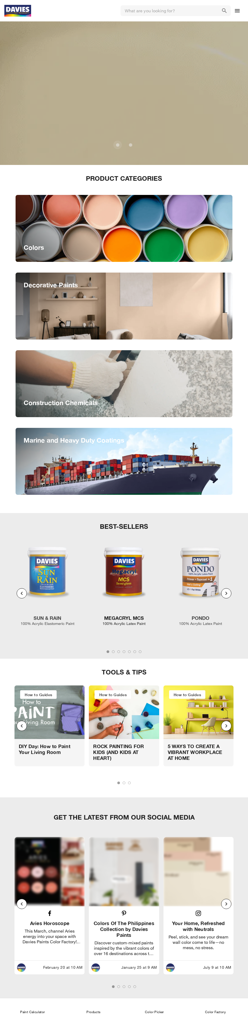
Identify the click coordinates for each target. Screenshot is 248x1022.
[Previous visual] (22, 593)
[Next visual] (226, 593)
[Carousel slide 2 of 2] (130, 145)
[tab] (108, 651)
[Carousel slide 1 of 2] (117, 145)
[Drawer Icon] (237, 10)
